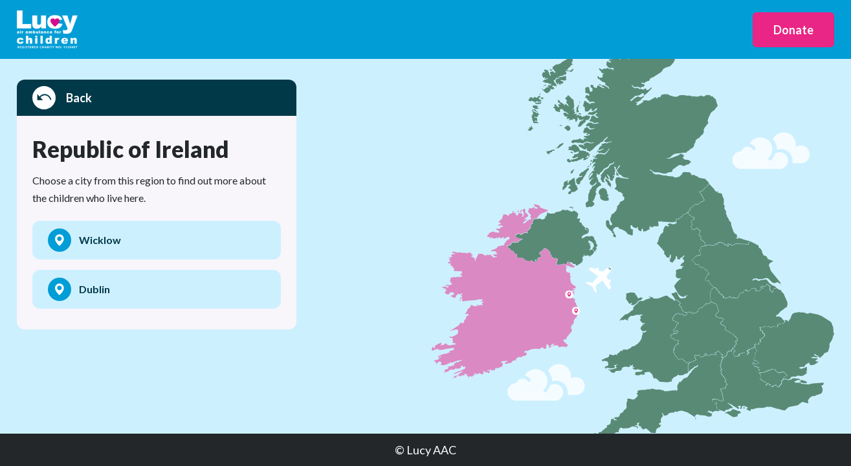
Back (62, 97)
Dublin (79, 289)
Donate (793, 30)
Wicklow (84, 240)
